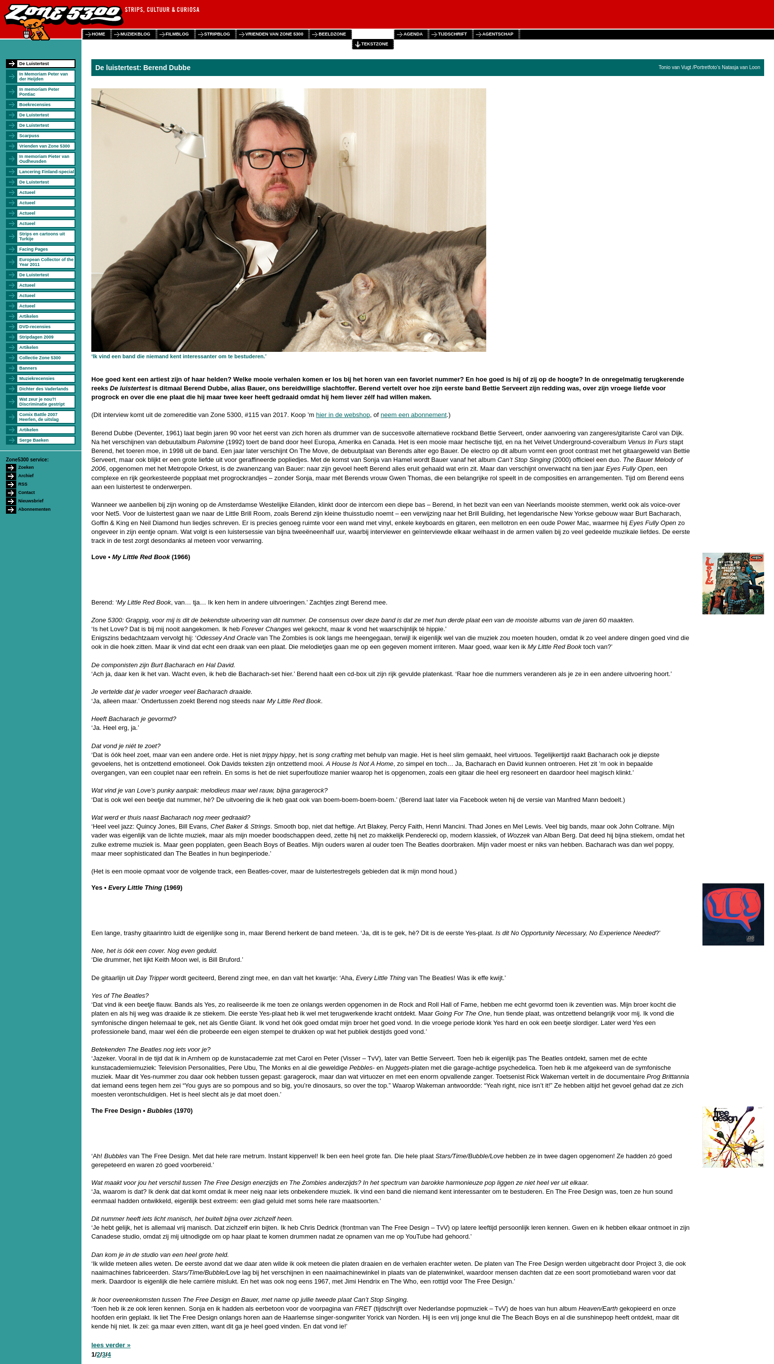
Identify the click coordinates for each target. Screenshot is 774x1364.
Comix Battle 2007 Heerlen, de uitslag (39, 417)
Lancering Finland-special (46, 171)
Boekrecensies (35, 104)
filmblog (177, 34)
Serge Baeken (34, 440)
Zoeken (26, 467)
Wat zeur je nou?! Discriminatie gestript (42, 402)
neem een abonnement (414, 414)
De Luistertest (34, 63)
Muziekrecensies (37, 378)
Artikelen (29, 316)
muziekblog (135, 34)
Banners (28, 368)
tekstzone (374, 43)
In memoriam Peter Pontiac (39, 92)
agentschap (497, 34)
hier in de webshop (343, 414)
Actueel (27, 192)
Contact (26, 492)
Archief (26, 475)
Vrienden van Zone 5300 (44, 146)
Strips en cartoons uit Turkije (42, 236)
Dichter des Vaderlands (44, 388)
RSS (23, 484)
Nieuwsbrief (30, 500)
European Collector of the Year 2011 (46, 262)
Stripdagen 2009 (36, 337)
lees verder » (111, 1345)
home (98, 34)
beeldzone (332, 34)
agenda (413, 34)
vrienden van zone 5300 (274, 34)
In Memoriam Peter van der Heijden (43, 76)
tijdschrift (452, 34)
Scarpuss (29, 135)
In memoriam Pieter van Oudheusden (44, 159)
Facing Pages (33, 249)
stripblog (217, 34)
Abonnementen (34, 509)
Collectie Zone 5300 (40, 357)
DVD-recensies (35, 326)
